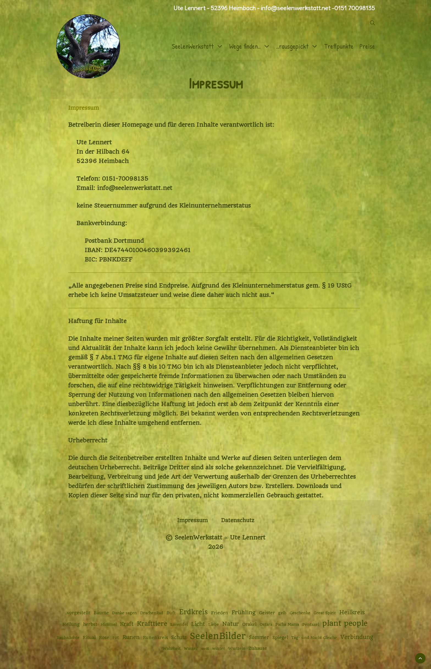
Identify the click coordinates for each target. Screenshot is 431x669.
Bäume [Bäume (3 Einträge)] (101, 612)
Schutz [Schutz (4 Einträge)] (179, 637)
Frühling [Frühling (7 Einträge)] (243, 612)
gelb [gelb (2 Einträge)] (282, 613)
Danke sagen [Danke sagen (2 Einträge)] (124, 613)
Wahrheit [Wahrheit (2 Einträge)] (172, 648)
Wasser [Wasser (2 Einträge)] (191, 648)
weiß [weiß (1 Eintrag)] (205, 649)
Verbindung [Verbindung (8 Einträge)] (356, 637)
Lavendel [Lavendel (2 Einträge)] (179, 624)
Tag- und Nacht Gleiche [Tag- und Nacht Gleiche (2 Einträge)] (314, 637)
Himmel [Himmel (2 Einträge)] (109, 624)
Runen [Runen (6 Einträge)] (131, 637)
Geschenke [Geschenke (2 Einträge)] (300, 613)
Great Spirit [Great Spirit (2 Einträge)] (325, 613)
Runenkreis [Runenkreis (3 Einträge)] (155, 637)
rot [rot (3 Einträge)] (115, 637)
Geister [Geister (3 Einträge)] (267, 612)
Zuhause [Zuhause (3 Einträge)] (258, 648)
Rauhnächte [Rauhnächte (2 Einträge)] (68, 637)
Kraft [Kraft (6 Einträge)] (127, 624)
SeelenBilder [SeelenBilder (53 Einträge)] (218, 636)
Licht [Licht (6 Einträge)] (198, 624)
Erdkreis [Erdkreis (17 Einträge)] (193, 612)
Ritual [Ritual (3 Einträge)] (89, 637)
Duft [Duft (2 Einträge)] (171, 613)
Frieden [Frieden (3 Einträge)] (219, 612)
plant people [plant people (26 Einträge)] (345, 623)
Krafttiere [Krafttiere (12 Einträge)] (152, 623)
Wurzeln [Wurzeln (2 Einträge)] (236, 648)
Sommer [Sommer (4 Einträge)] (259, 637)
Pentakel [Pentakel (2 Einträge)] (310, 624)
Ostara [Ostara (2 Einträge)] (266, 624)
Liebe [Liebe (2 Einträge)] (213, 624)
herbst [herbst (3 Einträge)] (90, 624)
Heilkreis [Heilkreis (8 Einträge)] (352, 612)
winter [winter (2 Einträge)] (218, 648)
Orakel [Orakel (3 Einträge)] (249, 624)
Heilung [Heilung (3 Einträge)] (71, 624)
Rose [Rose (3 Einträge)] (104, 637)
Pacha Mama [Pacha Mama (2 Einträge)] (287, 624)
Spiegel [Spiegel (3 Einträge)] (280, 637)
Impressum (192, 520)
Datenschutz (237, 520)
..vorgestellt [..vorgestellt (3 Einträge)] (77, 612)
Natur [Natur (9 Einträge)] (230, 623)
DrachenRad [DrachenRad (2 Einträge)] (151, 613)
